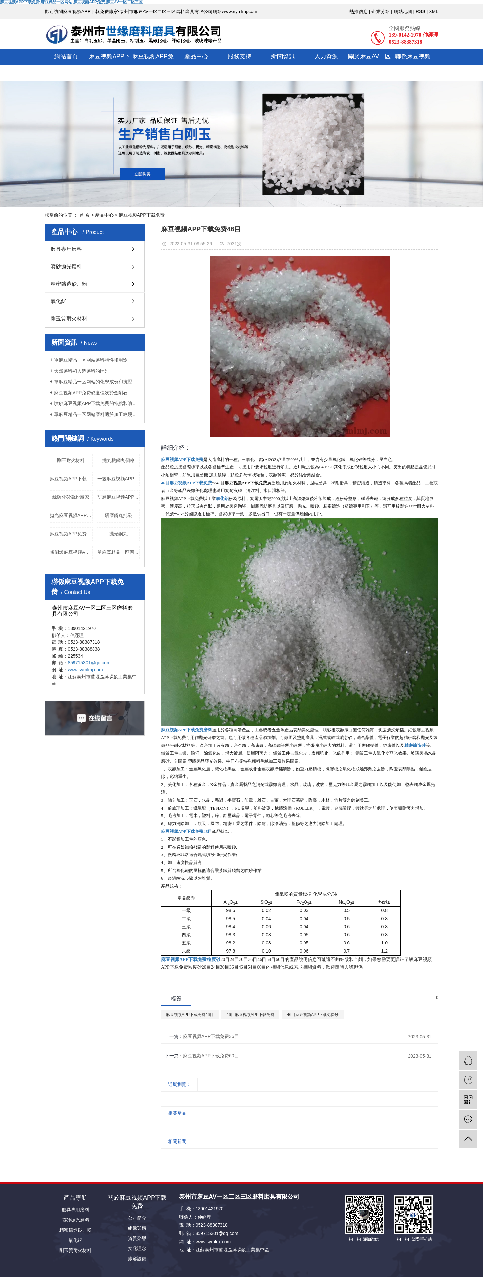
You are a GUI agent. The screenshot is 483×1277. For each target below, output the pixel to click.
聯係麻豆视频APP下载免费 (412, 64)
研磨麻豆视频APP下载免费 (118, 497)
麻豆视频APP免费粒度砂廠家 (71, 533)
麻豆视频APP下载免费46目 (190, 1014)
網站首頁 (66, 56)
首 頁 (84, 215)
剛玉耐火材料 (71, 460)
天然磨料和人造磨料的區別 (81, 371)
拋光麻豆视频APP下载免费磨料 (71, 515)
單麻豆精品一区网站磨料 (118, 552)
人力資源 (326, 56)
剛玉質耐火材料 (69, 318)
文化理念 (137, 1248)
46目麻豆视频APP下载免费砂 (313, 1014)
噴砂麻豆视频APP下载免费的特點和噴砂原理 (97, 403)
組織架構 (137, 1228)
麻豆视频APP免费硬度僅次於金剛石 (91, 392)
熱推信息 (358, 11)
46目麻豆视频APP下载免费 (250, 1014)
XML (433, 11)
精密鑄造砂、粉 (69, 284)
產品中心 (196, 56)
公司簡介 (137, 1218)
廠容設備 (137, 1258)
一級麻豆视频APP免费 (118, 478)
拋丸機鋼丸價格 (118, 460)
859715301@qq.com (89, 662)
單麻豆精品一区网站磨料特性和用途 (91, 360)
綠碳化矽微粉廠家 (70, 497)
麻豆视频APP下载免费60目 (211, 1055)
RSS (420, 11)
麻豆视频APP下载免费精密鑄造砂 (71, 478)
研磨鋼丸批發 (118, 515)
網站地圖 (403, 11)
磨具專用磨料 (66, 249)
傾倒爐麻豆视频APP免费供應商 (71, 552)
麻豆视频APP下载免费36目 (211, 1036)
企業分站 (380, 11)
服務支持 (239, 56)
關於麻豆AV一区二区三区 (369, 64)
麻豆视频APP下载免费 (109, 64)
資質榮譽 (137, 1238)
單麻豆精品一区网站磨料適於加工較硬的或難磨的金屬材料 (97, 414)
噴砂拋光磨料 (66, 266)
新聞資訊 (283, 56)
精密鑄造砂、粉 (75, 1230)
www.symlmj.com (85, 669)
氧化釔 (58, 301)
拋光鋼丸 (118, 533)
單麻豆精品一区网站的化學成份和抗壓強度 (97, 381)
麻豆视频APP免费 (153, 64)
